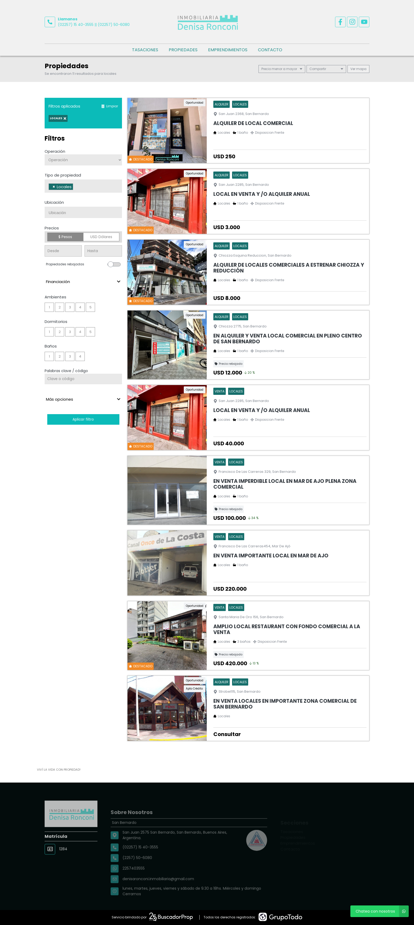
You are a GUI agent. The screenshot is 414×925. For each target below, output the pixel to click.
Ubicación (54, 202)
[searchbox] (75, 187)
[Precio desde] (63, 251)
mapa (358, 69)
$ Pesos (65, 236)
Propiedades (183, 50)
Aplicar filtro (83, 419)
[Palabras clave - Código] (83, 379)
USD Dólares (101, 236)
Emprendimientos (227, 50)
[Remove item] (53, 187)
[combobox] (83, 186)
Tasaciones (145, 50)
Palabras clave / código (66, 370)
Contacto (270, 50)
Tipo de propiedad (63, 175)
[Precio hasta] (103, 251)
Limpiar (109, 106)
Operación (55, 151)
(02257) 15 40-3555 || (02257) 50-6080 (94, 24)
